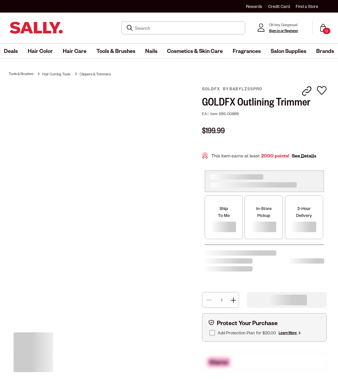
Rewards (254, 6)
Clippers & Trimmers (95, 73)
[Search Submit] (130, 28)
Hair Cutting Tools (56, 73)
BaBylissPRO (245, 89)
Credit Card (279, 6)
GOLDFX (212, 89)
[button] (11, 51)
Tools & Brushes (21, 73)
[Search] (188, 27)
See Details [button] (304, 155)
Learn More (290, 332)
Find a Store (307, 6)
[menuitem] (11, 51)
